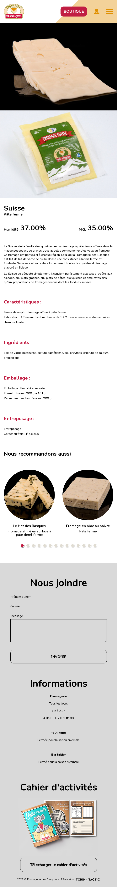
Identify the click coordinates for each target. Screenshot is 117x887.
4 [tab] (39, 545)
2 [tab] (28, 545)
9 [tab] (67, 545)
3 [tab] (33, 545)
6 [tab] (50, 545)
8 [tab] (61, 545)
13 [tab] (89, 545)
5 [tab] (44, 545)
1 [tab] (22, 545)
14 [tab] (95, 545)
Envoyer (58, 656)
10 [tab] (72, 545)
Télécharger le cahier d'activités (58, 864)
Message (16, 616)
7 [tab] (56, 545)
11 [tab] (78, 545)
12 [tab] (84, 545)
